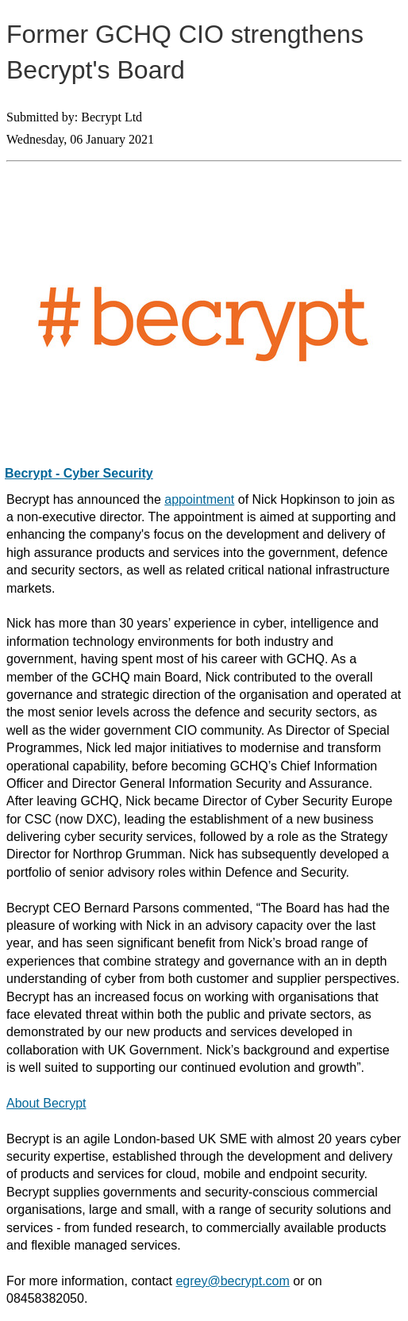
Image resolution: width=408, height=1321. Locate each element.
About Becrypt (46, 1103)
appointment (199, 499)
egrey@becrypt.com (232, 1281)
